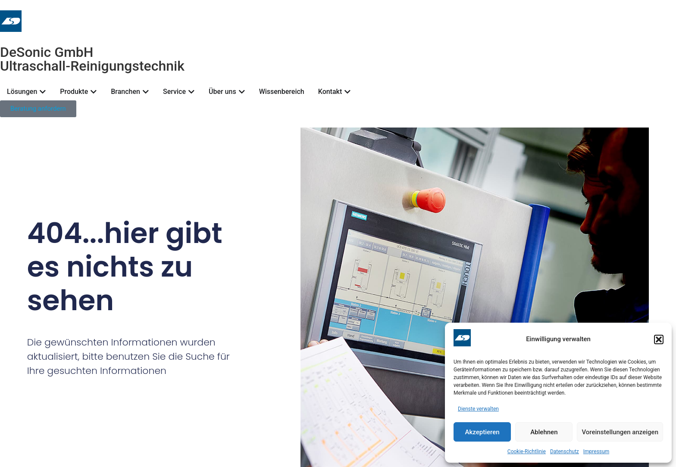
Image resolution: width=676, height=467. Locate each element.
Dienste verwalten (478, 409)
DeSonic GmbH (47, 52)
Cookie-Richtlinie (526, 451)
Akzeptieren (482, 432)
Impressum (596, 451)
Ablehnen (543, 432)
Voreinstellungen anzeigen (620, 432)
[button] (658, 339)
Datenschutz (564, 451)
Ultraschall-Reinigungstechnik (92, 66)
